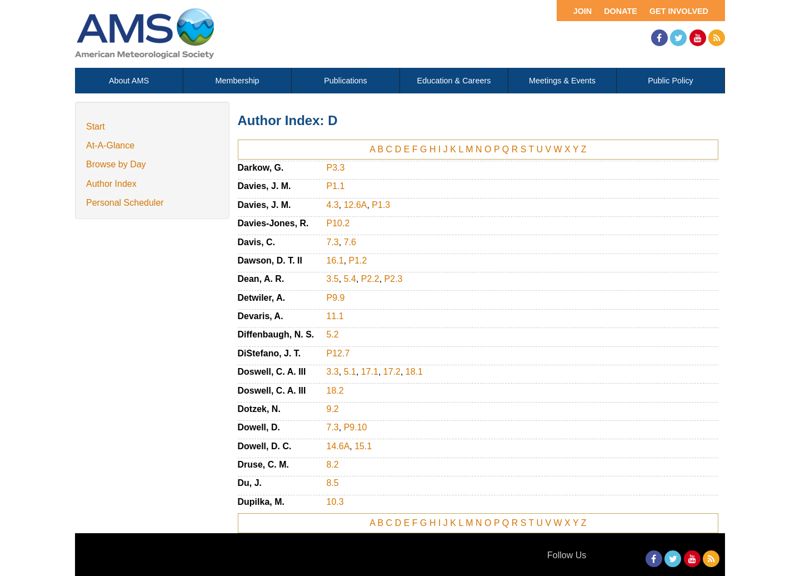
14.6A (338, 446)
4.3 (333, 205)
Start (95, 126)
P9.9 (336, 297)
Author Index (111, 183)
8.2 (333, 464)
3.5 (333, 279)
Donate (620, 11)
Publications (345, 80)
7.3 (333, 242)
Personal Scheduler (125, 202)
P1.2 (358, 260)
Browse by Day (116, 164)
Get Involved (678, 11)
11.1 (335, 316)
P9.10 (355, 427)
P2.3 (393, 279)
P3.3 (336, 167)
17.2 (392, 371)
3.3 (333, 371)
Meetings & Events (562, 80)
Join (582, 11)
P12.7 (338, 353)
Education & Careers (454, 80)
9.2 (333, 409)
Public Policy (670, 80)
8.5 (333, 483)
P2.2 (370, 279)
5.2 (333, 334)
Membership (237, 80)
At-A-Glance (110, 145)
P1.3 (381, 205)
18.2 (335, 390)
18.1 (414, 371)
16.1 (335, 260)
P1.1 (336, 186)
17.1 (369, 371)
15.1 (363, 446)
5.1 (350, 371)
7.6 (350, 242)
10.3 (335, 502)
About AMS (129, 80)
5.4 (350, 279)
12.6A (355, 205)
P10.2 (338, 223)
